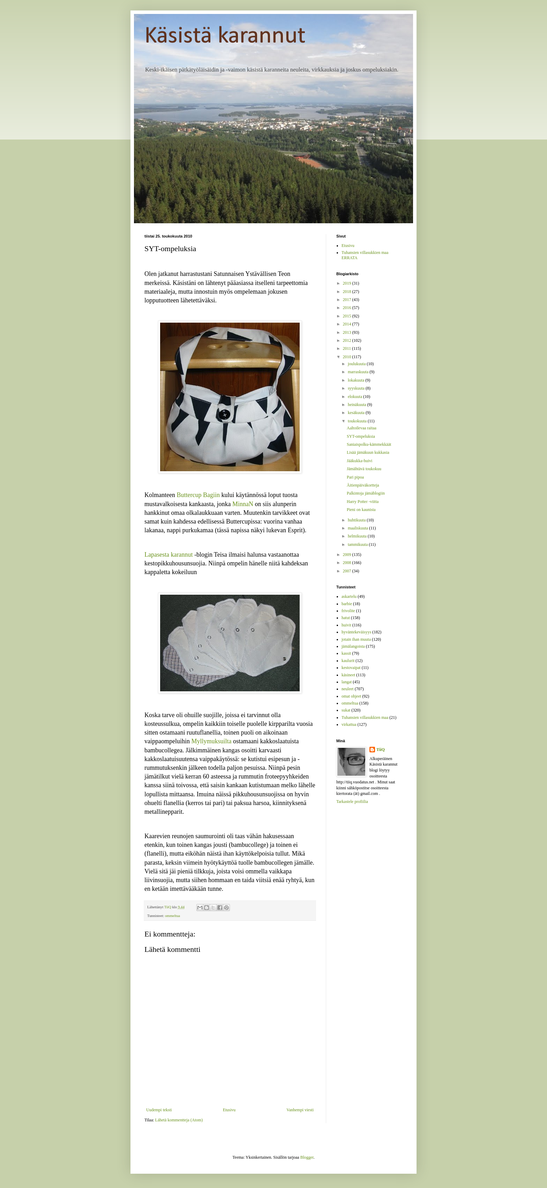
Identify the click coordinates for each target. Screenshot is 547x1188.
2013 (347, 332)
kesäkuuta (357, 412)
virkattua (349, 724)
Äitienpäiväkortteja (363, 485)
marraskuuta (358, 371)
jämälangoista (353, 646)
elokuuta (355, 396)
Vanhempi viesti (300, 1109)
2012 (347, 340)
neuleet (348, 688)
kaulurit (348, 660)
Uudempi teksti (159, 1109)
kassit (346, 653)
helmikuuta (358, 536)
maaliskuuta (358, 528)
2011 (347, 348)
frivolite (348, 610)
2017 (347, 299)
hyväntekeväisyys (356, 632)
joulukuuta (357, 363)
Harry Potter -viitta (363, 501)
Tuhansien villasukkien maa (365, 717)
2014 (347, 324)
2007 (347, 571)
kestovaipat (351, 667)
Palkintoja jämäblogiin (366, 493)
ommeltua (172, 915)
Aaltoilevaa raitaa (361, 428)
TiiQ (380, 749)
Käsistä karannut (225, 36)
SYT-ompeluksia (361, 436)
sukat (346, 710)
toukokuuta (358, 421)
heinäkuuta (357, 404)
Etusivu (229, 1109)
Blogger (307, 1157)
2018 (347, 291)
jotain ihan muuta (356, 639)
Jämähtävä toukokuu (364, 468)
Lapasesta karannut (168, 554)
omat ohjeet (351, 696)
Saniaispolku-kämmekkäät (369, 444)
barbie (347, 603)
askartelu (349, 596)
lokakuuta (356, 380)
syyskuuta (357, 388)
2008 (347, 562)
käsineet (348, 674)
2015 (347, 316)
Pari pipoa (355, 477)
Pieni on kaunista (361, 509)
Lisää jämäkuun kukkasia (368, 452)
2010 (347, 356)
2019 (347, 283)
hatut (346, 617)
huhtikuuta (357, 520)
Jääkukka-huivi (359, 460)
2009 (347, 554)
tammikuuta (358, 544)
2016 (347, 307)
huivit (346, 625)
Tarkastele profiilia (352, 801)
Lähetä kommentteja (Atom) (179, 1120)
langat (347, 681)
